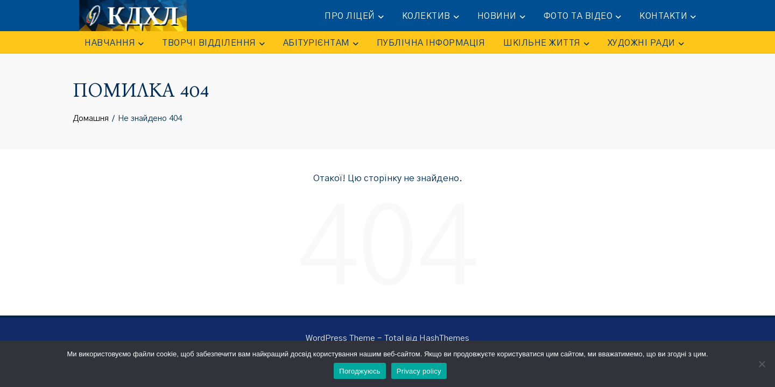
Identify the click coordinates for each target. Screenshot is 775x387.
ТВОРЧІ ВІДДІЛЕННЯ (213, 43)
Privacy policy (419, 371)
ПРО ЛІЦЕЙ (354, 16)
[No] (761, 364)
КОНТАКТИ (667, 16)
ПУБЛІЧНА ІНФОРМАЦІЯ (431, 43)
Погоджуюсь (359, 371)
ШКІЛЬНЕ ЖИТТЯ (546, 43)
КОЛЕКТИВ (430, 16)
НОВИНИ (501, 16)
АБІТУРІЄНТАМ (320, 43)
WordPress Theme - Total (355, 338)
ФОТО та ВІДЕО (583, 16)
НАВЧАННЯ (114, 43)
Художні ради (646, 43)
